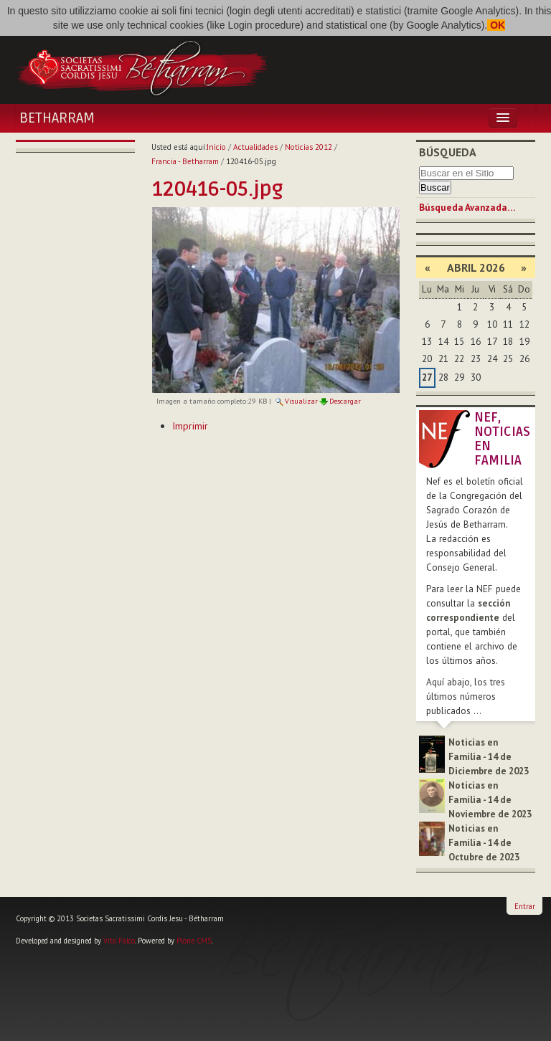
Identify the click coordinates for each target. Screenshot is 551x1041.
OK (496, 25)
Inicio (216, 147)
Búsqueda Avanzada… (467, 207)
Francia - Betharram (185, 161)
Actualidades (255, 147)
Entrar (524, 906)
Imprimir (190, 425)
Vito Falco (119, 941)
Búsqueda (447, 152)
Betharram (57, 118)
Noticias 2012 (308, 147)
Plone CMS (194, 941)
